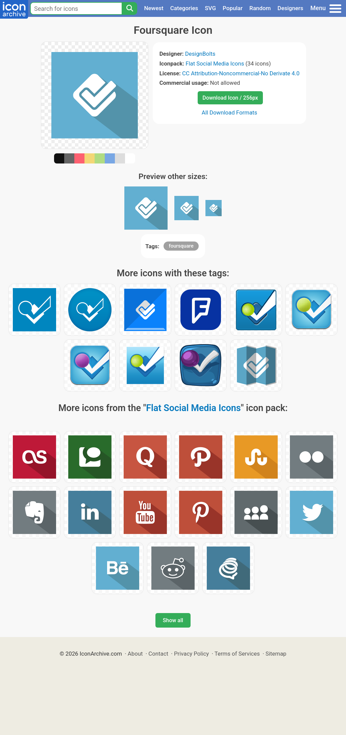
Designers (290, 8)
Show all (173, 620)
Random (260, 8)
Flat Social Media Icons (215, 63)
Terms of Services (237, 653)
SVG (210, 8)
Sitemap (276, 653)
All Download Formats (229, 112)
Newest (153, 8)
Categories (184, 8)
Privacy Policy (191, 653)
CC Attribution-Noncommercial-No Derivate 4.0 (240, 73)
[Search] (129, 8)
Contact (158, 653)
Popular (233, 8)
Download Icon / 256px (230, 98)
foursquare (181, 246)
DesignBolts (200, 53)
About (135, 653)
